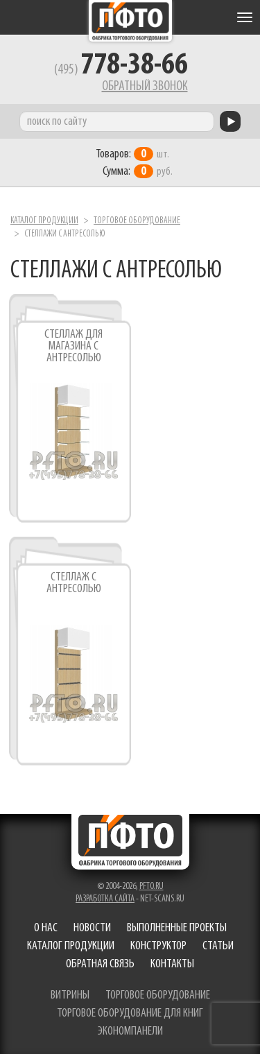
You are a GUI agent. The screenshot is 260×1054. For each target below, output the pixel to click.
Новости (92, 928)
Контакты (172, 964)
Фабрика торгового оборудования (130, 21)
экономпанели (130, 1031)
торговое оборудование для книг (130, 1013)
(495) (121, 70)
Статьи (218, 946)
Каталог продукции (44, 220)
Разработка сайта (105, 899)
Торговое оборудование (137, 220)
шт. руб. (134, 163)
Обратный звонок (145, 87)
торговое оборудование (157, 995)
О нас (46, 928)
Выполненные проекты (177, 928)
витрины (70, 995)
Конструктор (158, 946)
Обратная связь (100, 964)
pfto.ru (151, 886)
